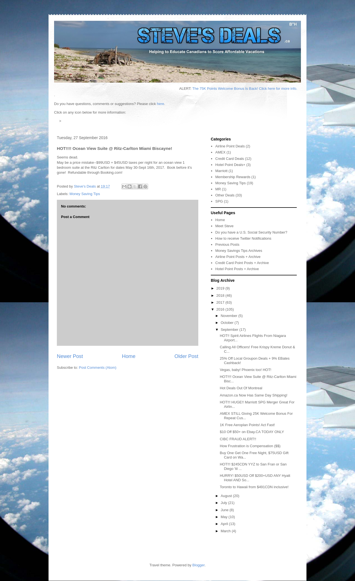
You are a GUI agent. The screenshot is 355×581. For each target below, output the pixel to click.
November (230, 316)
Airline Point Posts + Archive (237, 257)
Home (129, 356)
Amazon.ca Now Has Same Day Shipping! (253, 395)
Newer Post (70, 356)
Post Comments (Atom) (97, 367)
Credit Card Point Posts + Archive (242, 263)
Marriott (221, 171)
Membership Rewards (232, 177)
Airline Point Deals (230, 146)
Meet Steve (224, 226)
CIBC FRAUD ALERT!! (238, 439)
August (227, 496)
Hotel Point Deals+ (230, 165)
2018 (220, 295)
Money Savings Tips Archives (238, 251)
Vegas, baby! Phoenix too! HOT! (245, 370)
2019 (220, 288)
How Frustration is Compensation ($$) (250, 446)
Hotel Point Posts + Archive (237, 269)
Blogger (198, 565)
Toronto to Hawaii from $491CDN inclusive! (254, 487)
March (226, 531)
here (160, 104)
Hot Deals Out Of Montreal (241, 388)
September (230, 329)
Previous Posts (227, 244)
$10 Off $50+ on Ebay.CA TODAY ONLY (252, 432)
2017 (220, 302)
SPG (219, 201)
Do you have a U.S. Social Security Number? (251, 232)
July (224, 503)
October (228, 323)
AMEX (220, 152)
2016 (220, 309)
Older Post (186, 356)
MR (218, 189)
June (225, 510)
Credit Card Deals (229, 159)
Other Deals (224, 195)
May (225, 517)
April (225, 524)
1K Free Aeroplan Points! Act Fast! (247, 425)
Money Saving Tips (85, 194)
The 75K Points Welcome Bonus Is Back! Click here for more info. (251, 88)
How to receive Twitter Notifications (243, 238)
